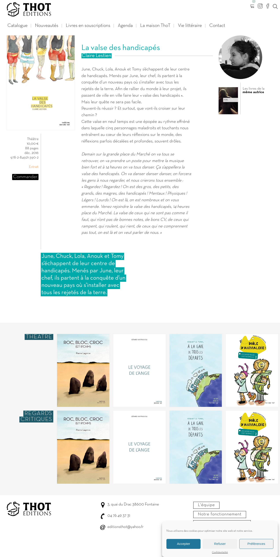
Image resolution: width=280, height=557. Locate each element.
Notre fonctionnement (219, 514)
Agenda (125, 26)
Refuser (220, 548)
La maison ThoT (155, 26)
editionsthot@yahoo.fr (125, 527)
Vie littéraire (190, 26)
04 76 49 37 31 (118, 516)
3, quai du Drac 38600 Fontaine (133, 504)
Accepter (183, 548)
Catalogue (17, 26)
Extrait (34, 166)
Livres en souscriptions (88, 26)
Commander (25, 177)
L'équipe (206, 505)
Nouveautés (46, 26)
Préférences (256, 548)
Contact (217, 26)
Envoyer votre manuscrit (222, 524)
